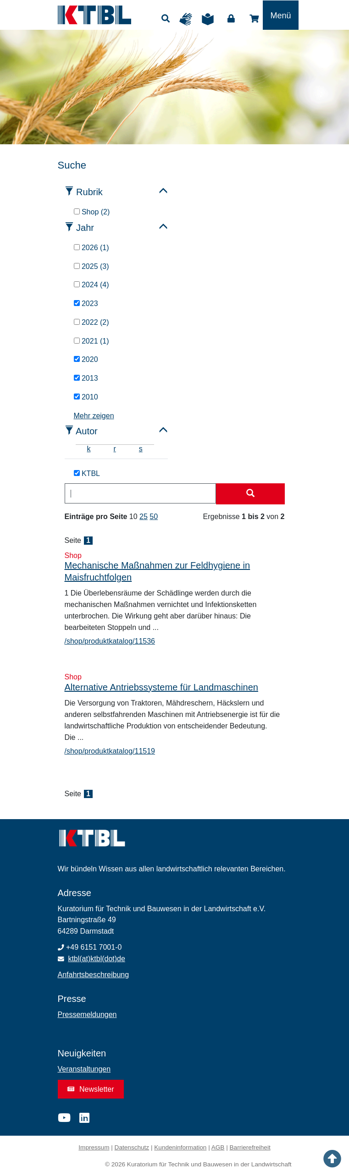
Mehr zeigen (94, 416)
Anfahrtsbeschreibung (93, 975)
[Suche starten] (250, 493)
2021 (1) (91, 341)
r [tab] (115, 449)
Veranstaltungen (84, 1069)
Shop (254, 18)
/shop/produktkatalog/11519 (110, 751)
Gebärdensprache (188, 19)
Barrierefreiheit (250, 1147)
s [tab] (141, 449)
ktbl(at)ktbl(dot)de (96, 959)
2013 (86, 378)
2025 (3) (91, 266)
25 (143, 516)
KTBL (87, 473)
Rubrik (89, 192)
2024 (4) (91, 285)
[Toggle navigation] (280, 15)
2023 (86, 303)
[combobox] (140, 493)
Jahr (85, 228)
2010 (86, 397)
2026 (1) (91, 248)
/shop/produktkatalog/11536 (110, 641)
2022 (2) (91, 322)
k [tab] (89, 449)
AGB (218, 1147)
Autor (87, 431)
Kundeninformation (180, 1147)
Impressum (93, 1147)
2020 (86, 359)
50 (154, 516)
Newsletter (90, 1089)
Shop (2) (92, 212)
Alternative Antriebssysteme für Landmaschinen (161, 687)
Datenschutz (132, 1147)
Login (231, 18)
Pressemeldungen (87, 1014)
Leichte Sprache (210, 19)
